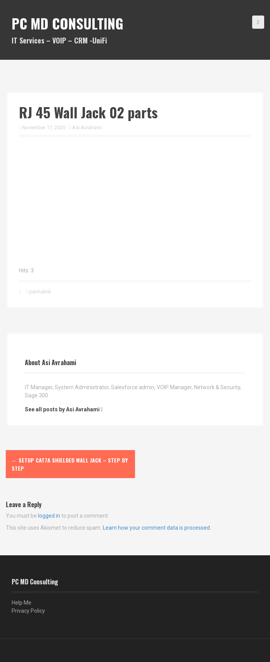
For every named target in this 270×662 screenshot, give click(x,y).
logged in (49, 516)
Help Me (21, 603)
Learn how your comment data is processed (156, 528)
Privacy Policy (28, 611)
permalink (39, 292)
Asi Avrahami (87, 127)
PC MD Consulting (67, 23)
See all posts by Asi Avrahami (62, 409)
